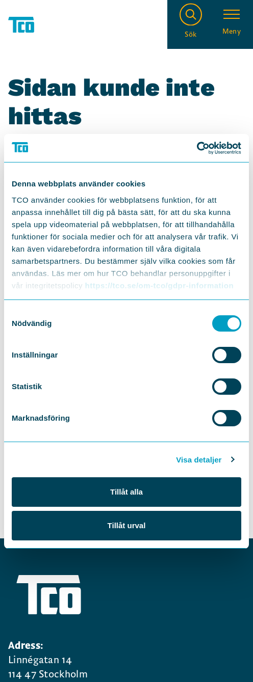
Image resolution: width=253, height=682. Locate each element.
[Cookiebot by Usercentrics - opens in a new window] (196, 148)
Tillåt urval (127, 525)
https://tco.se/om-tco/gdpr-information (159, 285)
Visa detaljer (198, 459)
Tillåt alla (126, 491)
